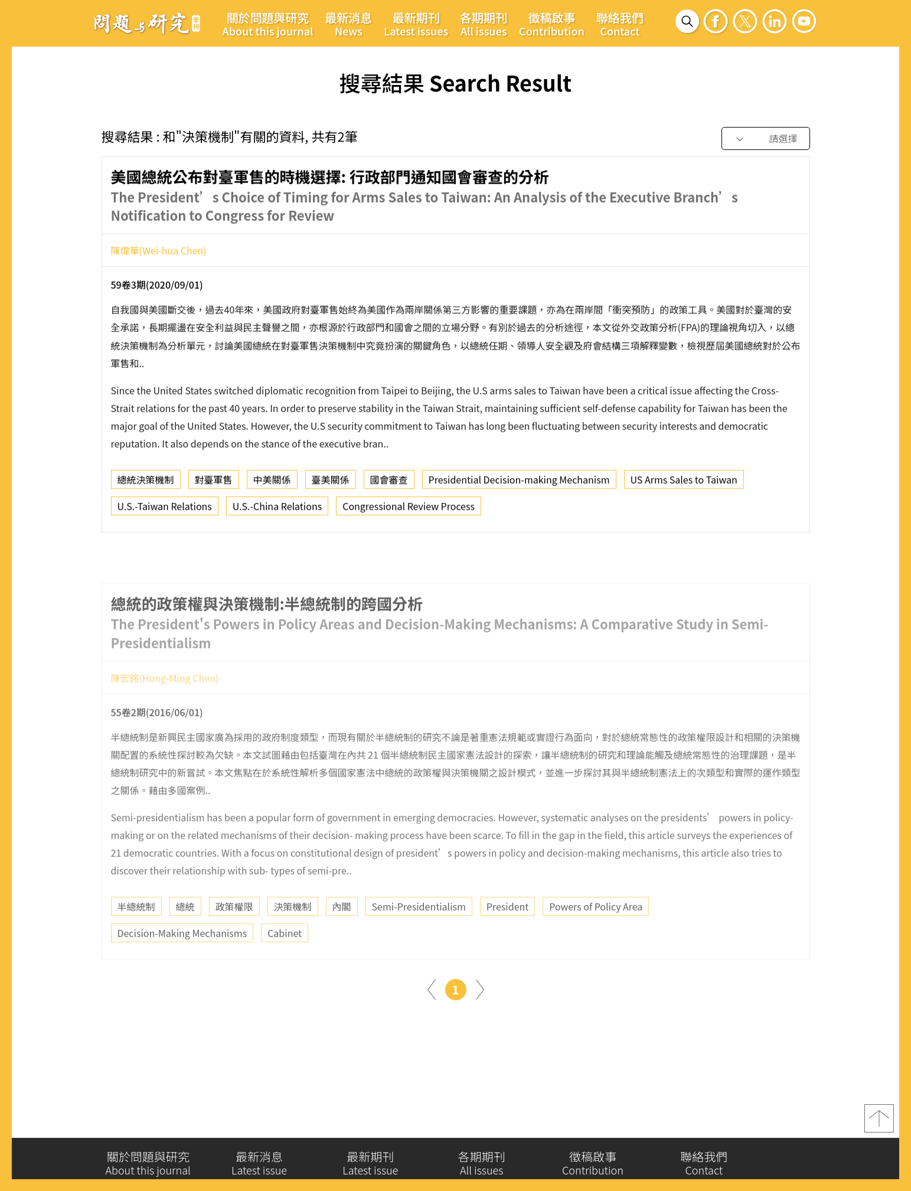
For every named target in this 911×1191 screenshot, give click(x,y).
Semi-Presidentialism (419, 936)
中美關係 (272, 484)
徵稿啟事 (552, 23)
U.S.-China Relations (277, 511)
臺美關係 (331, 484)
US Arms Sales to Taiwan (684, 484)
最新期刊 (416, 23)
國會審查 (389, 484)
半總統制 (136, 936)
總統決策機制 (145, 484)
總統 (185, 936)
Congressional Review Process (408, 511)
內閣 (341, 936)
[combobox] (765, 139)
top (879, 1123)
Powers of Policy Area (595, 936)
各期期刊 (483, 23)
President (507, 936)
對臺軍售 (214, 484)
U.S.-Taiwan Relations (164, 511)
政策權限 (234, 936)
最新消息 (348, 23)
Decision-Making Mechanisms (182, 963)
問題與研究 (147, 23)
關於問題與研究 (268, 23)
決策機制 (293, 936)
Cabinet (284, 963)
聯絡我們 (620, 23)
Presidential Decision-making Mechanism (519, 484)
